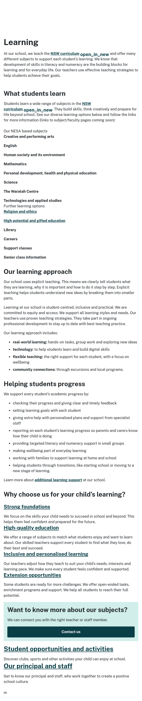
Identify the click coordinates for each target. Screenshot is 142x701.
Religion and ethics (20, 211)
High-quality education (31, 528)
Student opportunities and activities (58, 649)
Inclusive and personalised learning (46, 554)
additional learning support (58, 480)
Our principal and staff (38, 666)
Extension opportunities (32, 575)
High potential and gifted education (34, 221)
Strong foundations (27, 507)
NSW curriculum (80, 53)
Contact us (70, 632)
